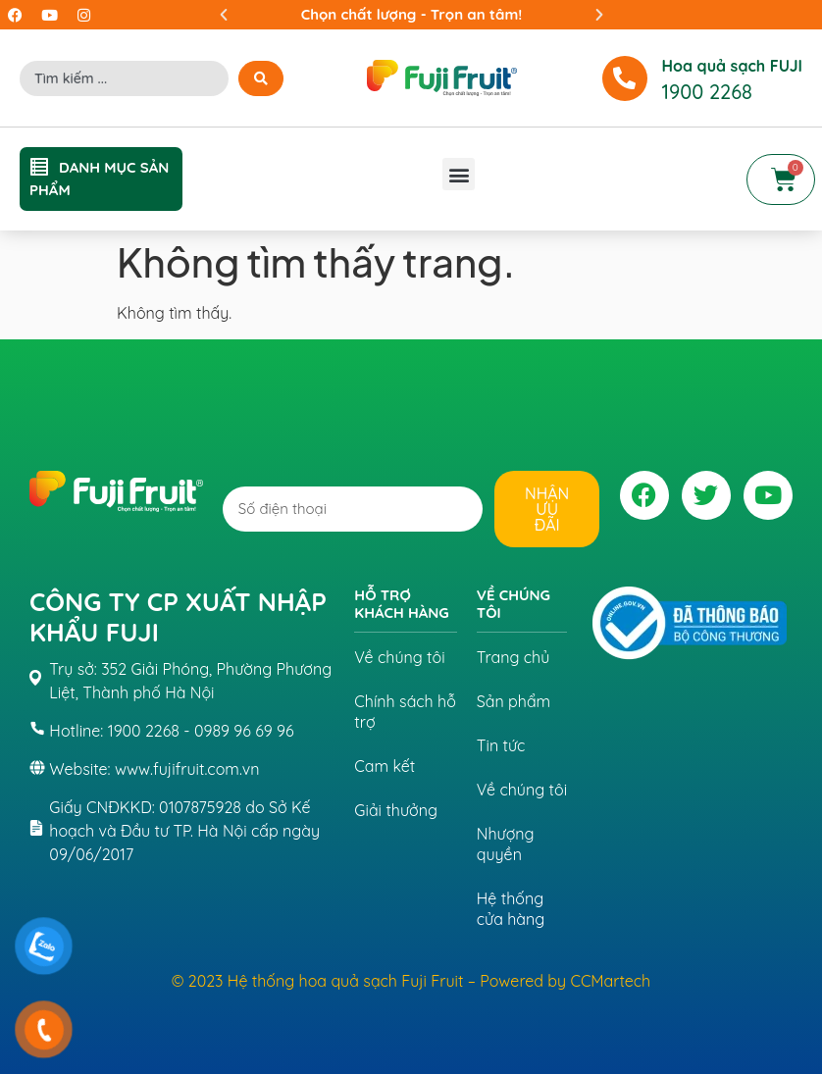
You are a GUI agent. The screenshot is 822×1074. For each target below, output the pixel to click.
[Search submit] (260, 78)
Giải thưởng (395, 810)
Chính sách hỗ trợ (405, 711)
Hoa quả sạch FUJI (732, 66)
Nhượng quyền (506, 844)
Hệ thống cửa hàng (510, 909)
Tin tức (501, 745)
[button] (223, 15)
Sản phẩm (513, 701)
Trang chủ (513, 657)
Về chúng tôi (399, 657)
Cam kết (384, 766)
